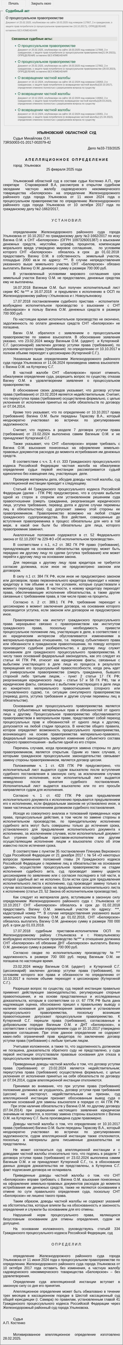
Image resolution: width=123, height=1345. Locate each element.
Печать (13, 3)
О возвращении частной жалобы (44, 78)
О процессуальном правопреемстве (46, 46)
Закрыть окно (41, 3)
